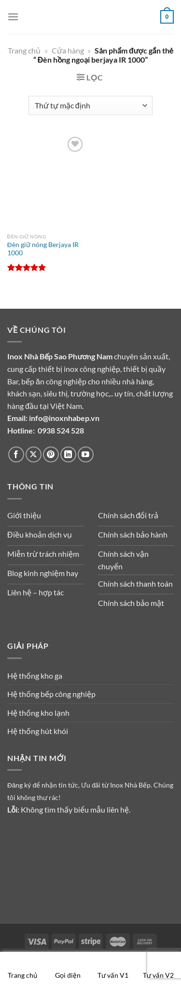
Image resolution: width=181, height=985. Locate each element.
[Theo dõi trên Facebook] (16, 454)
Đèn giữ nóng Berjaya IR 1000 (43, 249)
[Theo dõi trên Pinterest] (51, 454)
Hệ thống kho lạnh (38, 712)
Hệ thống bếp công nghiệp (51, 693)
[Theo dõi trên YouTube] (86, 454)
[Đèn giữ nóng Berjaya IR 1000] (46, 181)
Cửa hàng (68, 50)
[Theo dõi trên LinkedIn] (68, 454)
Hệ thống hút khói (37, 730)
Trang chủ (24, 50)
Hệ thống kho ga (34, 675)
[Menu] (13, 16)
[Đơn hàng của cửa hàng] (90, 105)
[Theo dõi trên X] (34, 454)
